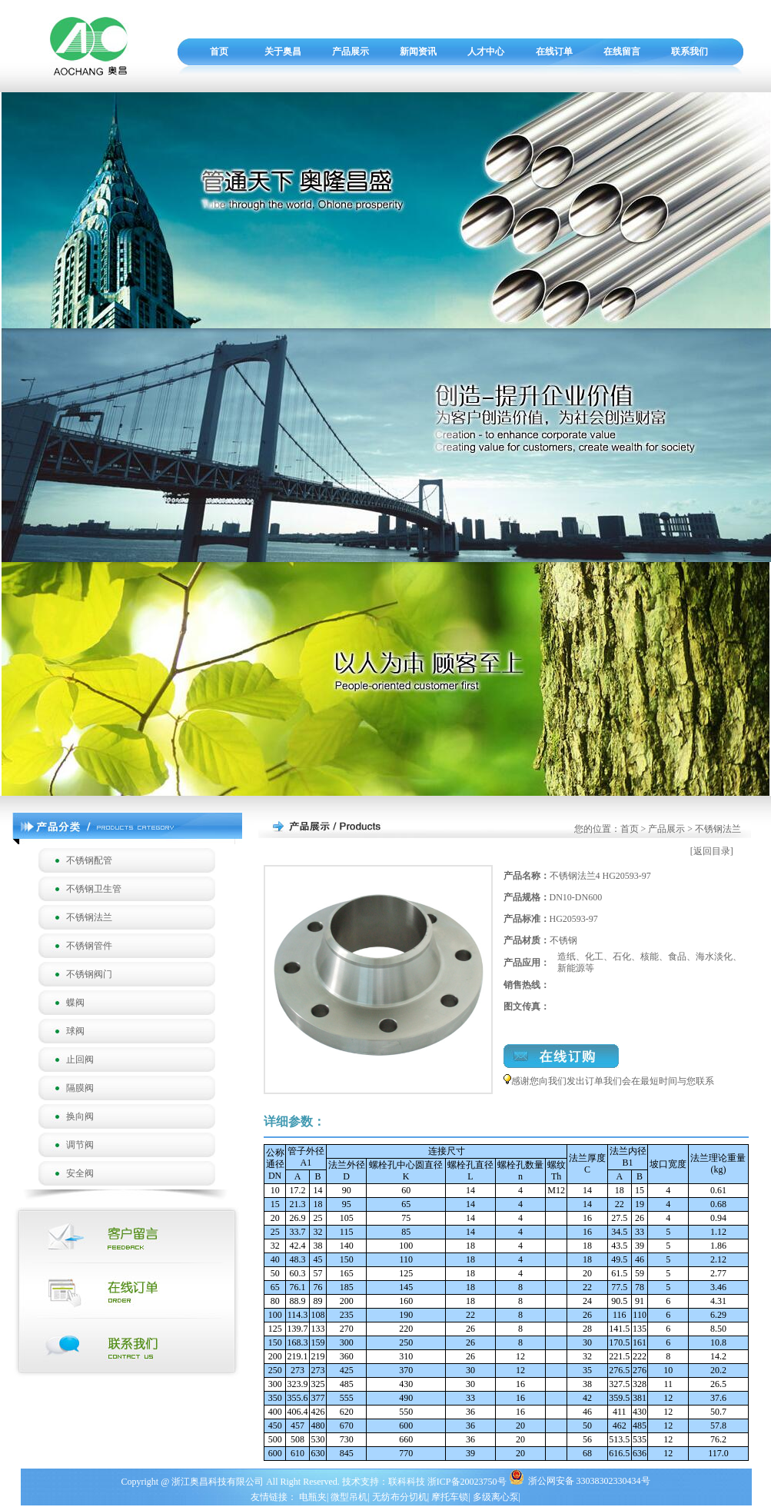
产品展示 (350, 51)
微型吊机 (349, 1497)
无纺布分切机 (399, 1497)
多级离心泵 (496, 1497)
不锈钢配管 (89, 860)
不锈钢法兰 (89, 917)
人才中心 (485, 51)
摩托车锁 (449, 1497)
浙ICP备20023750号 (468, 1481)
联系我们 (689, 51)
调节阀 (80, 1144)
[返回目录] (711, 851)
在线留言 (621, 51)
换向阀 (80, 1116)
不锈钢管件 (89, 945)
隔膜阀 (80, 1088)
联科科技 (406, 1481)
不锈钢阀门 (89, 974)
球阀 (75, 1031)
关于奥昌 (282, 51)
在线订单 (554, 51)
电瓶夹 (313, 1497)
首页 (219, 51)
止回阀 (80, 1059)
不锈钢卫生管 (93, 888)
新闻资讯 (418, 51)
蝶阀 (75, 1002)
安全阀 (80, 1173)
